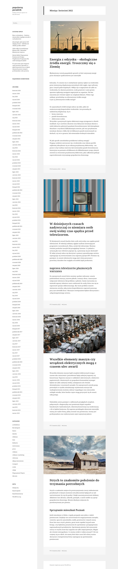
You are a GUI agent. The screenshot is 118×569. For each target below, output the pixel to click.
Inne (13, 440)
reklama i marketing (18, 455)
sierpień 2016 (16, 368)
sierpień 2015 (16, 398)
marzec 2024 (16, 154)
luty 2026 (15, 96)
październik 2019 (17, 283)
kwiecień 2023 (16, 178)
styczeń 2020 (16, 280)
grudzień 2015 (16, 386)
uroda (14, 467)
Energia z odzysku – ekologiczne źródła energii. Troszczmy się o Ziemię (73, 63)
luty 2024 (15, 157)
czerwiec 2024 (16, 145)
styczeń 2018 (16, 326)
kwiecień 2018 (16, 317)
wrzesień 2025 (16, 108)
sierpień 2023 (16, 169)
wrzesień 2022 (16, 193)
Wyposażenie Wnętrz (18, 473)
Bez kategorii (16, 428)
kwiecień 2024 (16, 151)
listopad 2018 (16, 304)
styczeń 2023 (16, 184)
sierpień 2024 (16, 139)
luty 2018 (15, 323)
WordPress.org (16, 497)
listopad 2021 (16, 223)
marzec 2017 (16, 350)
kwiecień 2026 (16, 90)
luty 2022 (15, 214)
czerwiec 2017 (16, 341)
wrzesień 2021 (16, 229)
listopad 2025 (16, 105)
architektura (16, 425)
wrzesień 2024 (16, 136)
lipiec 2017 (15, 338)
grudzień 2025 (16, 102)
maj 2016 (15, 377)
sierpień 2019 (16, 286)
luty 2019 (15, 295)
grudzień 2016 (16, 359)
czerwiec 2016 (16, 374)
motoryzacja (16, 446)
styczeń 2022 (16, 217)
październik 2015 (17, 392)
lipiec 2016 (15, 371)
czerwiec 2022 (16, 202)
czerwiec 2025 (16, 114)
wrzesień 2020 (16, 262)
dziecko (14, 434)
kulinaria (15, 443)
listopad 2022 (16, 187)
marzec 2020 (16, 277)
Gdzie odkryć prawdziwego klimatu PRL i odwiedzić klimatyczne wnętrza (20, 50)
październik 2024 (17, 133)
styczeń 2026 (16, 99)
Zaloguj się (15, 488)
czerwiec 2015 (16, 404)
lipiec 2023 (15, 172)
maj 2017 (15, 344)
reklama (14, 452)
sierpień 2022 (16, 196)
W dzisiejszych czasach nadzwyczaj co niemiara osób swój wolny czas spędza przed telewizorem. (71, 229)
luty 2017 (15, 353)
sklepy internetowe (18, 461)
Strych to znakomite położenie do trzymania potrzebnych (74, 482)
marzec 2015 (16, 413)
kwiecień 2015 (16, 410)
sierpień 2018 (16, 307)
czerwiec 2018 (16, 314)
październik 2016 (17, 362)
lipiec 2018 (15, 310)
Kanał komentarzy (17, 494)
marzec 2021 (16, 247)
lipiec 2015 (15, 401)
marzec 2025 (16, 124)
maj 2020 (15, 271)
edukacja (15, 437)
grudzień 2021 (16, 220)
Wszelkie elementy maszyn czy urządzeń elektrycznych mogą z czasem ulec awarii (73, 362)
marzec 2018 (16, 320)
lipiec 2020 (15, 268)
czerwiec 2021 (16, 238)
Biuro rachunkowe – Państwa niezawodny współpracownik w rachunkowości (21, 37)
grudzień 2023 (16, 163)
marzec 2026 (16, 93)
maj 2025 (15, 118)
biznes (14, 431)
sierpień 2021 (16, 232)
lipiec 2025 (15, 111)
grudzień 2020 (16, 256)
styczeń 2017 (16, 356)
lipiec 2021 (15, 235)
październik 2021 (17, 226)
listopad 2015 (16, 389)
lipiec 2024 (15, 142)
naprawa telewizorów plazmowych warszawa (71, 269)
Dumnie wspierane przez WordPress (60, 565)
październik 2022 (17, 190)
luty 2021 (15, 250)
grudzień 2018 (16, 301)
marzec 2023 (16, 181)
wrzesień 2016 (16, 365)
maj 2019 (15, 292)
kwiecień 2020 (16, 274)
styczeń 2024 (16, 160)
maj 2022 (15, 205)
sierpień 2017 (16, 335)
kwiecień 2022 (16, 208)
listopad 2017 (16, 329)
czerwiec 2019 (16, 289)
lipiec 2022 (15, 199)
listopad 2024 (16, 130)
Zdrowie (14, 476)
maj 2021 (15, 241)
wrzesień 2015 (16, 395)
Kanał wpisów (16, 491)
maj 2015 (15, 407)
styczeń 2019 (16, 298)
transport (15, 464)
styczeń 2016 (16, 383)
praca (14, 449)
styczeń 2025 (16, 127)
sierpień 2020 (16, 265)
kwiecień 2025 (16, 121)
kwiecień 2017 (16, 347)
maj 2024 (15, 148)
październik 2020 (17, 259)
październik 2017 (17, 332)
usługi (14, 470)
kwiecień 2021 (16, 244)
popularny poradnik (17, 8)
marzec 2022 (16, 211)
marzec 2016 (16, 380)
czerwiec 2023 (16, 175)
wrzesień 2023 (16, 166)
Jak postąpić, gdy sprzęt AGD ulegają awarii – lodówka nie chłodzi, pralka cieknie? (20, 43)
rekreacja (15, 458)
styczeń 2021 (16, 253)
